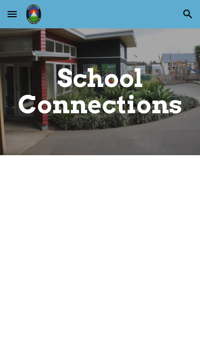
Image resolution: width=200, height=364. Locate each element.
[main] (100, 92)
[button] (12, 14)
